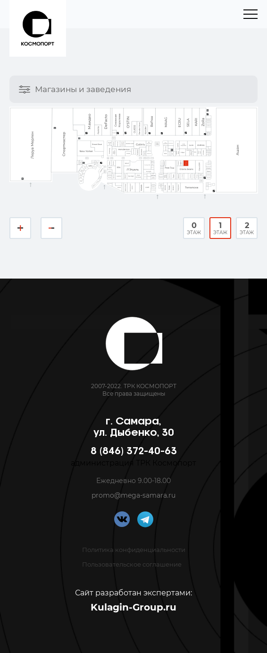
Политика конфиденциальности (133, 549)
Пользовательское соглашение (132, 564)
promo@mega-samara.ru (133, 496)
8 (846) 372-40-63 (134, 451)
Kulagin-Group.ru (133, 607)
